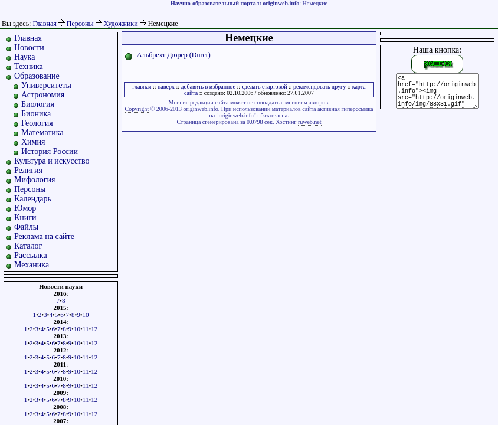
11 (86, 328)
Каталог (28, 245)
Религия (28, 170)
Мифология (34, 179)
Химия (33, 142)
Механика (31, 264)
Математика (42, 132)
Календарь (32, 198)
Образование (37, 75)
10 (86, 314)
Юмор (25, 208)
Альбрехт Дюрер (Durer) (174, 55)
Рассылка (30, 255)
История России (49, 151)
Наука (24, 57)
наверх (166, 86)
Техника (28, 66)
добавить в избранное (208, 86)
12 (94, 328)
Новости (29, 47)
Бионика (36, 113)
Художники (122, 23)
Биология (37, 104)
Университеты (46, 85)
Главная (44, 23)
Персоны (81, 23)
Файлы (26, 227)
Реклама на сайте (44, 236)
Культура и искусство (52, 160)
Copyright (137, 109)
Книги (25, 217)
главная (141, 86)
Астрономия (42, 94)
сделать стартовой (264, 86)
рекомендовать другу (319, 86)
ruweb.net (310, 122)
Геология (37, 123)
